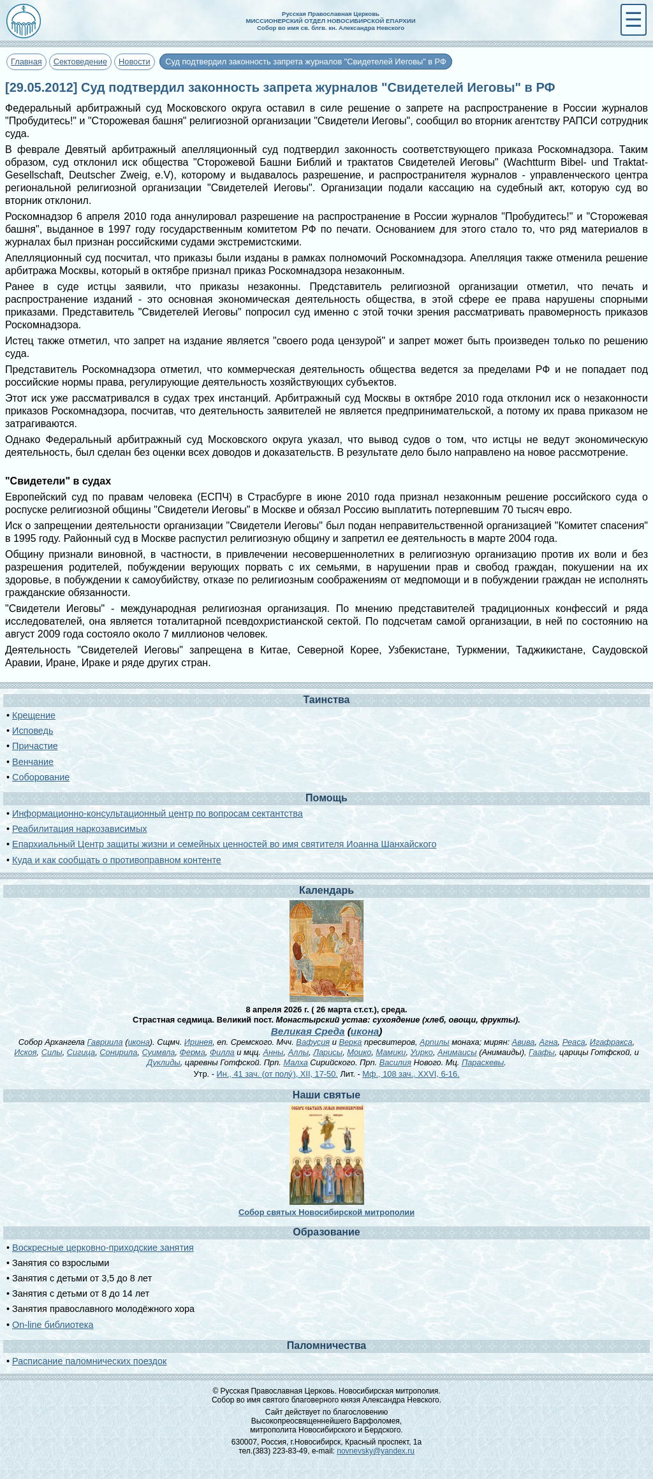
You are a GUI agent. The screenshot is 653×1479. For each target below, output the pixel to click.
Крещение (33, 715)
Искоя (25, 1052)
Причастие (35, 746)
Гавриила (105, 1042)
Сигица (81, 1052)
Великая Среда (308, 1031)
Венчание (33, 762)
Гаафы (542, 1052)
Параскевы (483, 1062)
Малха (295, 1062)
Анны (273, 1052)
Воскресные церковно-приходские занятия (103, 1247)
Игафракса (611, 1042)
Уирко (422, 1052)
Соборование (41, 777)
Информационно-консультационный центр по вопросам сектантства (157, 813)
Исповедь (32, 730)
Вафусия (313, 1042)
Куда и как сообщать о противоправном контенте (116, 860)
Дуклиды (163, 1062)
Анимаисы (457, 1052)
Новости (134, 61)
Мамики (391, 1052)
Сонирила (118, 1052)
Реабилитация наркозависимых (79, 829)
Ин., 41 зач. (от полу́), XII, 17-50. (276, 1074)
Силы (51, 1052)
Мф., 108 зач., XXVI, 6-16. (410, 1074)
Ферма (192, 1052)
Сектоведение (80, 61)
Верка (350, 1042)
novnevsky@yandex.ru (376, 1450)
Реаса (573, 1042)
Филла (222, 1052)
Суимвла (158, 1052)
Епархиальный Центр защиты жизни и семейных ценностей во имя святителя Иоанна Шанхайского (224, 844)
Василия (395, 1062)
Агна (548, 1042)
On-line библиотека (52, 1325)
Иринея (198, 1042)
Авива (523, 1042)
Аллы (298, 1052)
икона (365, 1031)
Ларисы (327, 1052)
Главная (26, 61)
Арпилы (435, 1042)
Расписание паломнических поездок (89, 1361)
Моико (359, 1052)
